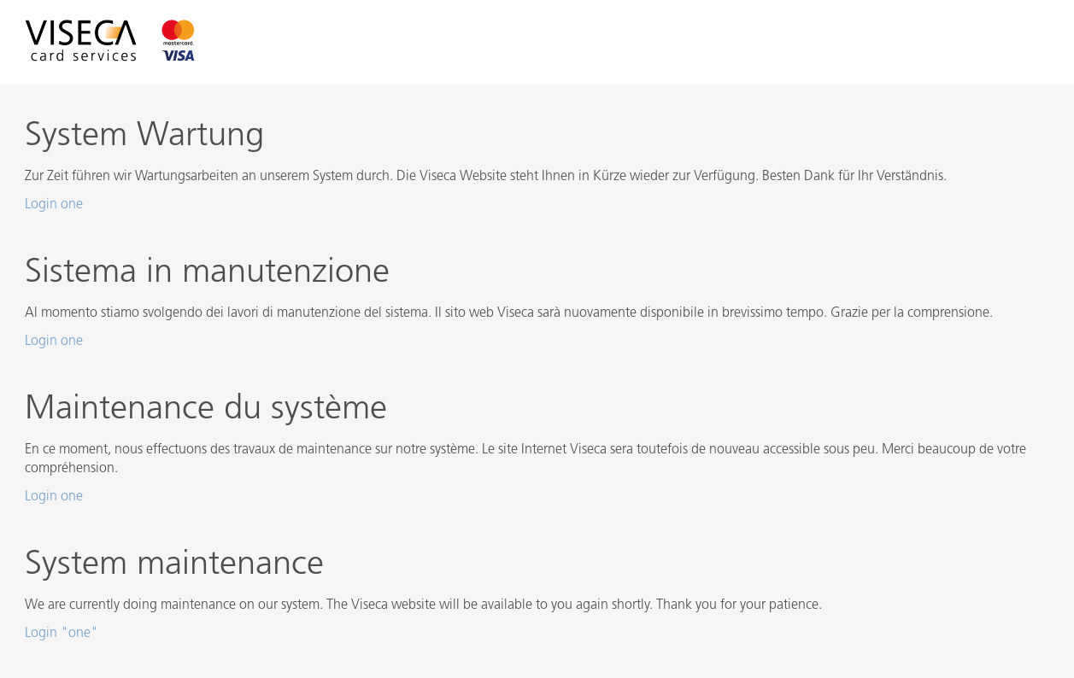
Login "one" (61, 633)
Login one (54, 205)
